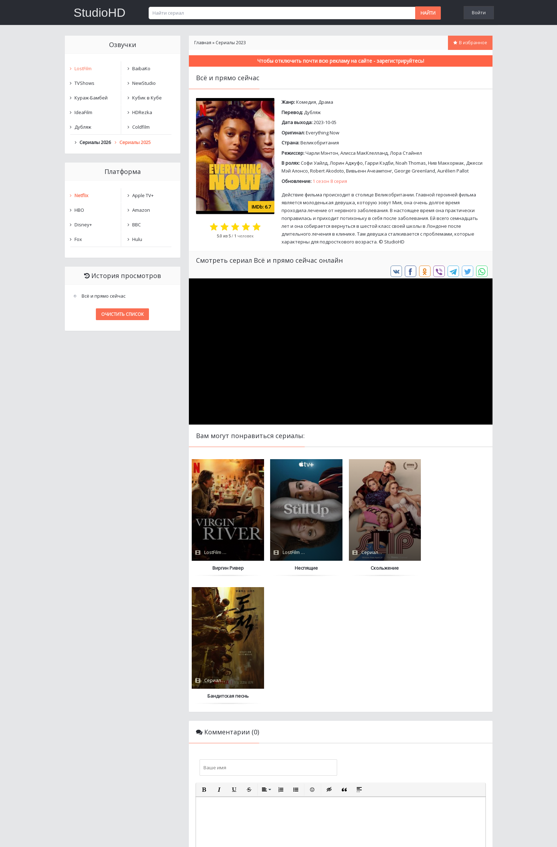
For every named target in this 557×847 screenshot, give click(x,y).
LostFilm (83, 68)
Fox (78, 239)
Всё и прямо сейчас (103, 296)
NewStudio (144, 83)
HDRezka (142, 112)
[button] (204, 661)
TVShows (84, 83)
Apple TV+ (143, 195)
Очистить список (122, 314)
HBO (79, 210)
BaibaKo (141, 68)
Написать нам (90, 834)
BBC (136, 224)
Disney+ (83, 224)
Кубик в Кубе (147, 97)
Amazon (141, 210)
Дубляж (312, 112)
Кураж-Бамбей (91, 97)
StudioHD (100, 12)
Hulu (137, 239)
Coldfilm (141, 127)
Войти (479, 12)
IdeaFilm (83, 112)
